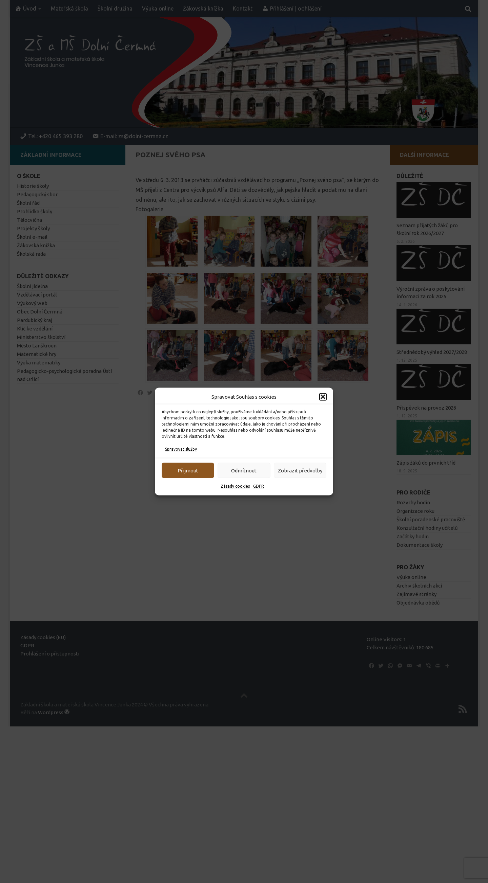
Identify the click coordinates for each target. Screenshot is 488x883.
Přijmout (188, 470)
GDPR (258, 486)
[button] (323, 397)
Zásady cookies (235, 486)
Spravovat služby (181, 449)
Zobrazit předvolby (300, 470)
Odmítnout (244, 470)
